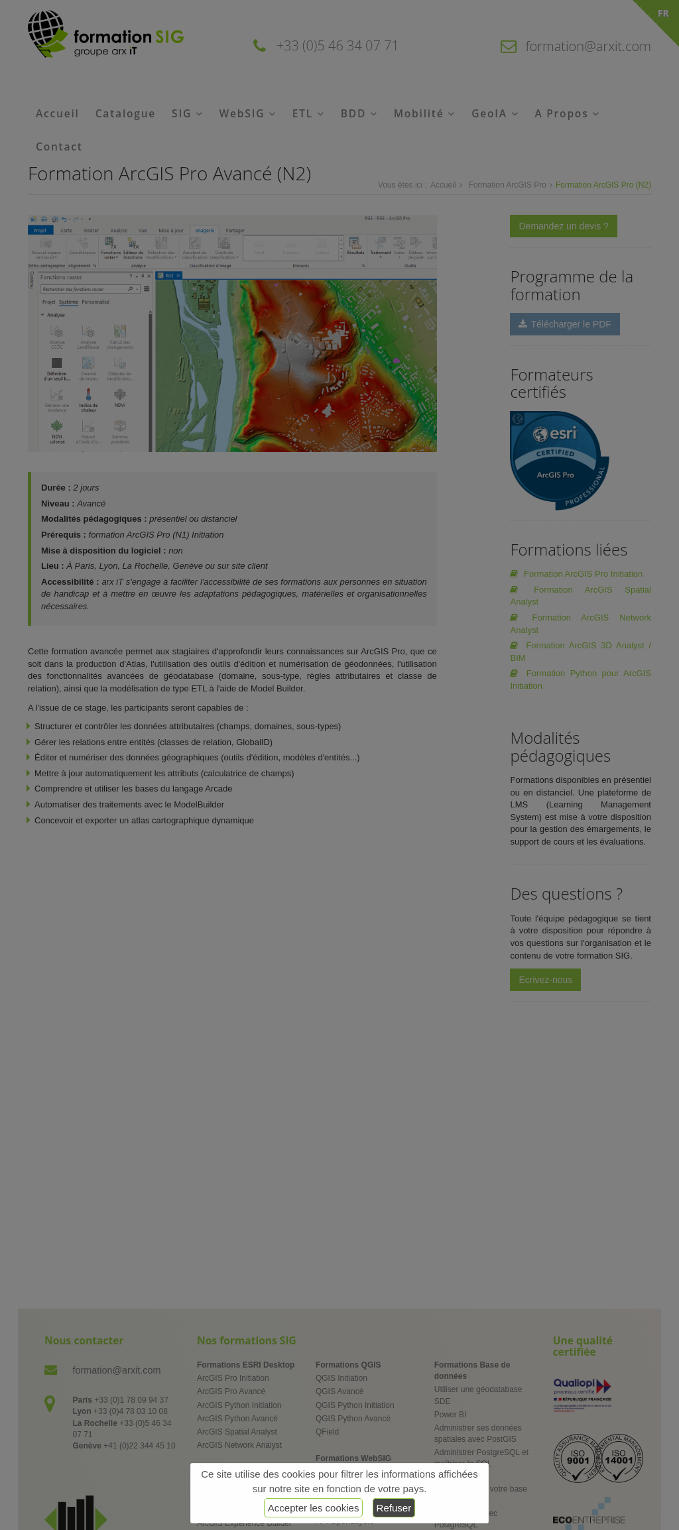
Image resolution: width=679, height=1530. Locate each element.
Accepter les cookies (313, 1507)
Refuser (394, 1507)
